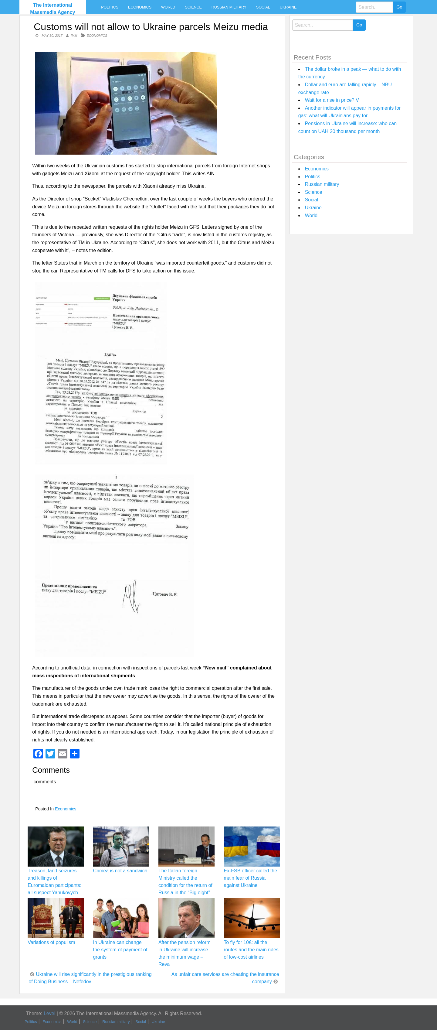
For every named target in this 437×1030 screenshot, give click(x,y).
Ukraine (288, 7)
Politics (109, 7)
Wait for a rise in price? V (332, 100)
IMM (74, 35)
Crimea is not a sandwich (120, 870)
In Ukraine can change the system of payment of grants (120, 950)
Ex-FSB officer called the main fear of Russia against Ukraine (250, 878)
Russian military (229, 7)
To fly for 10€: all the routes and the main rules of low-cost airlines (251, 950)
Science (193, 7)
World (168, 7)
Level (49, 1013)
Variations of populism (51, 942)
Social (263, 7)
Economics (139, 7)
